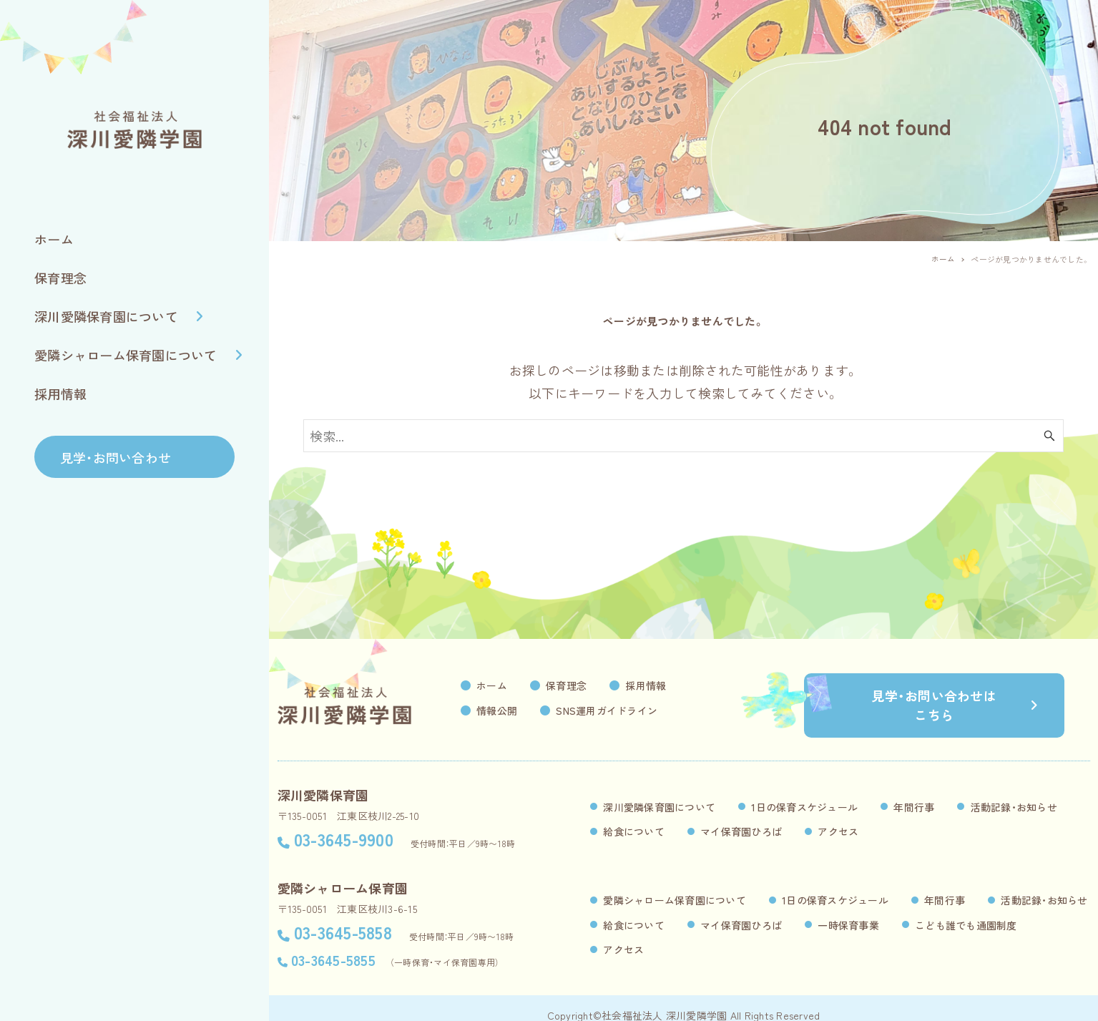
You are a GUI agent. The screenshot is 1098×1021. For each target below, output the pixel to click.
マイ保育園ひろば (741, 816)
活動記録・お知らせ (1014, 792)
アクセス (838, 816)
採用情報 (672, 685)
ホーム (519, 685)
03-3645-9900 (343, 823)
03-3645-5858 (343, 916)
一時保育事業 (848, 910)
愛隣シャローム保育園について (674, 885)
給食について (634, 816)
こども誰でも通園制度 (966, 910)
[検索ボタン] (1049, 435)
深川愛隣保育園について (659, 792)
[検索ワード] (683, 435)
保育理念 (593, 685)
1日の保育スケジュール (804, 792)
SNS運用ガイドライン (634, 710)
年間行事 (913, 792)
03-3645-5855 (333, 944)
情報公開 (524, 710)
